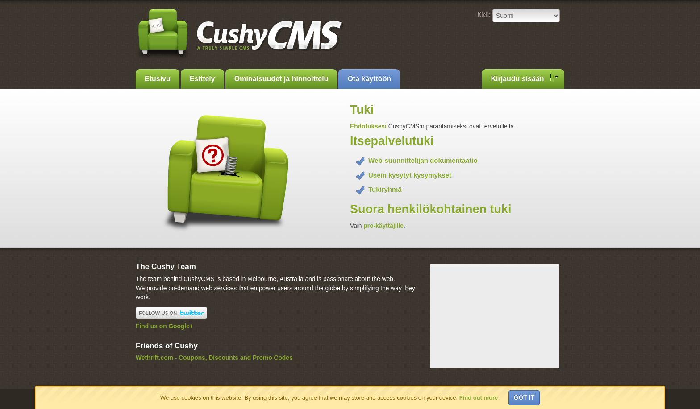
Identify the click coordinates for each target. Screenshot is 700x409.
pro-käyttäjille (383, 226)
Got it (524, 397)
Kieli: (484, 15)
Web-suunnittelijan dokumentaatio (423, 160)
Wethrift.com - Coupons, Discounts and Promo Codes (214, 358)
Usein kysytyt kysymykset (409, 175)
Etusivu (158, 79)
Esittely (202, 79)
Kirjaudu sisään (524, 78)
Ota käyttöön (369, 79)
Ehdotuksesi (369, 126)
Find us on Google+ (164, 326)
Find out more (478, 397)
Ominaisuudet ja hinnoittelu (281, 79)
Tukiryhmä (385, 189)
